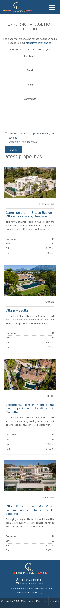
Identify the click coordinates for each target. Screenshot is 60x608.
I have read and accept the (32, 135)
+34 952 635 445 (30, 580)
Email (30, 70)
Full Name (30, 56)
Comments (30, 99)
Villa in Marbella (17, 311)
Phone (30, 84)
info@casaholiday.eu (31, 583)
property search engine (38, 43)
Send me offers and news (23, 141)
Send (13, 150)
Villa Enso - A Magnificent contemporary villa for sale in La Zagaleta (30, 510)
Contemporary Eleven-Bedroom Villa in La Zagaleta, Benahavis (30, 214)
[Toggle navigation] (52, 7)
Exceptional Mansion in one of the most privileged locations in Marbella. (30, 408)
